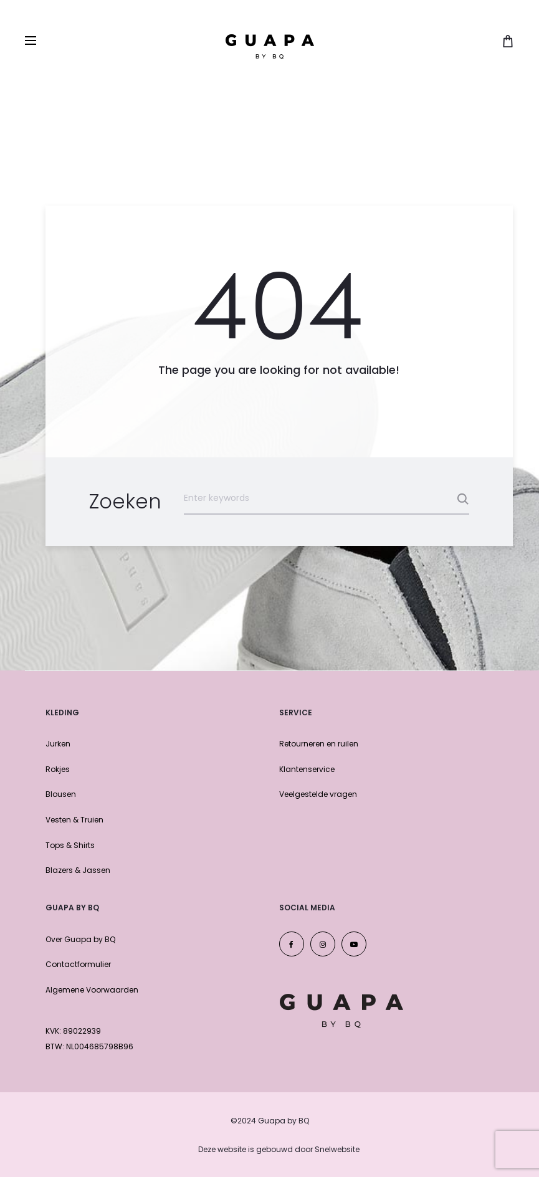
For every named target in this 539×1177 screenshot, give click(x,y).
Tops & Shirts (70, 845)
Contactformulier (78, 964)
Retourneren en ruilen (318, 743)
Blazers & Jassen (77, 870)
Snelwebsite (337, 1149)
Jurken (57, 743)
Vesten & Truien (74, 819)
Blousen (60, 794)
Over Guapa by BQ (80, 939)
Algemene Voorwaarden (91, 989)
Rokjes (57, 769)
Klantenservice (307, 769)
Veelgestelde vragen (318, 794)
